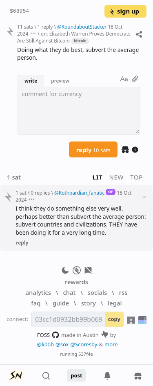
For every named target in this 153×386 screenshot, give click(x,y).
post (76, 375)
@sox (62, 344)
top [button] (136, 177)
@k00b (45, 344)
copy (114, 319)
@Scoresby (83, 344)
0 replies (40, 192)
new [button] (116, 177)
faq (35, 303)
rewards (76, 282)
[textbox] (79, 111)
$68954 (19, 11)
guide (61, 303)
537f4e (85, 354)
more (111, 344)
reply (93, 150)
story (88, 303)
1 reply (45, 26)
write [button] (30, 80)
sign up (124, 11)
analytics (38, 292)
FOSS (48, 335)
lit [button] (98, 177)
